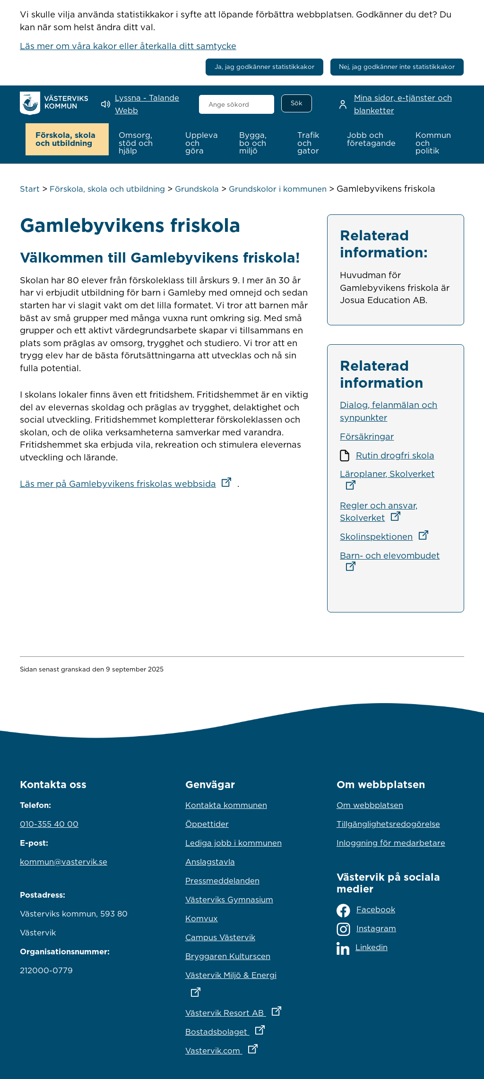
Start (30, 189)
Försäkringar (367, 436)
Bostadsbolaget (242, 1029)
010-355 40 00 (49, 823)
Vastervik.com (242, 1048)
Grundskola (197, 189)
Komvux (201, 918)
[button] (67, 139)
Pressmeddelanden (222, 880)
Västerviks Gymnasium (229, 899)
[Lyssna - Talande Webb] (143, 104)
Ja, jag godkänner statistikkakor (264, 66)
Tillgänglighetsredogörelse (388, 823)
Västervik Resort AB (242, 1010)
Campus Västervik (220, 937)
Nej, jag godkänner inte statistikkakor (397, 66)
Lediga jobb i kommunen (233, 842)
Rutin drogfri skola (395, 455)
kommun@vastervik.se (63, 861)
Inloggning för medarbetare (391, 842)
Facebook (366, 910)
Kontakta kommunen (226, 804)
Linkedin (362, 948)
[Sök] (296, 103)
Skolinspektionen (387, 536)
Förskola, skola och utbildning (107, 189)
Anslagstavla (210, 861)
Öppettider (207, 823)
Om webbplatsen (370, 804)
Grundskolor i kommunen (278, 189)
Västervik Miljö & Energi (242, 980)
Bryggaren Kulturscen (227, 955)
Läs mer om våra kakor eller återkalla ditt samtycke (128, 46)
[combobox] (237, 104)
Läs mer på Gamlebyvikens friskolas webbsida (128, 483)
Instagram (366, 929)
